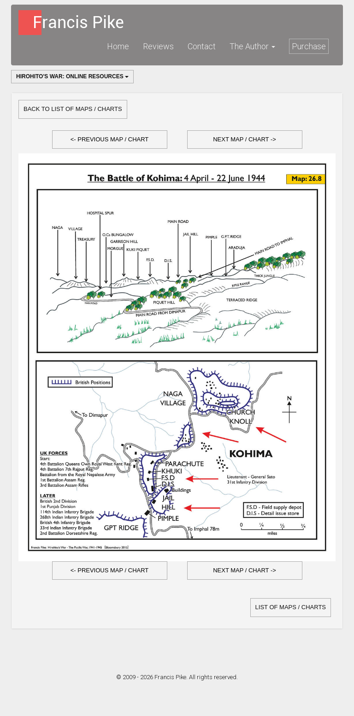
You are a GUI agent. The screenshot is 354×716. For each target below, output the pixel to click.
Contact (202, 46)
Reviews (158, 46)
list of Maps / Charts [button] (290, 607)
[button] (109, 139)
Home (118, 46)
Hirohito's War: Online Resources (72, 76)
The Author (252, 46)
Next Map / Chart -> (244, 139)
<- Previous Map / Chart (110, 139)
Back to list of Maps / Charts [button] (73, 108)
